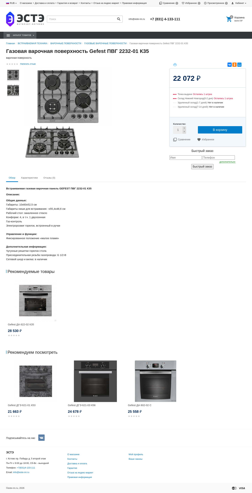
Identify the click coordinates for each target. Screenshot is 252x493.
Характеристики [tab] (29, 177)
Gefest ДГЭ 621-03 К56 (82, 405)
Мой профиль (136, 454)
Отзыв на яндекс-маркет (106, 3)
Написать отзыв (28, 64)
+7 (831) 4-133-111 (165, 19)
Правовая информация (134, 3)
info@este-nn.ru (137, 19)
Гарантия (72, 468)
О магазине (26, 3)
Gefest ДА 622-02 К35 (21, 324)
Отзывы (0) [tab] (49, 177)
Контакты (85, 3)
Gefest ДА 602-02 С (139, 405)
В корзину (220, 130)
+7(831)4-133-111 (26, 467)
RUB (12, 3)
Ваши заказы (135, 459)
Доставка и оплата (44, 3)
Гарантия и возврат (67, 3)
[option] (36, 312)
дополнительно (227, 161)
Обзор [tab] (12, 177)
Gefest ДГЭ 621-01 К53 (22, 405)
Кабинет (237, 3)
